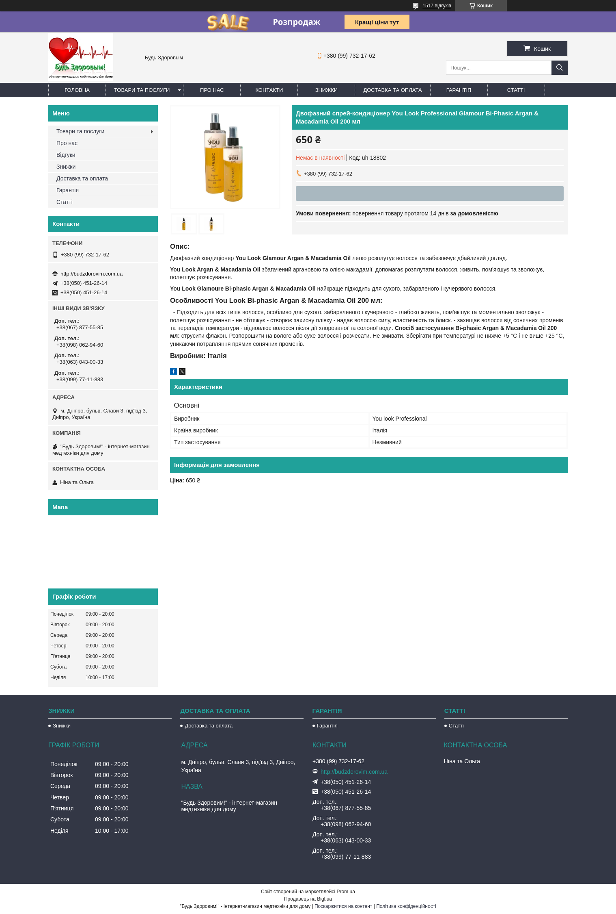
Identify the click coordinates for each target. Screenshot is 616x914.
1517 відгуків (436, 6)
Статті (516, 90)
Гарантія (459, 90)
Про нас (212, 90)
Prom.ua (346, 891)
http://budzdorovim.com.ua (91, 274)
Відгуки (65, 155)
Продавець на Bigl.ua (308, 899)
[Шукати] (559, 68)
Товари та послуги (142, 90)
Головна (77, 90)
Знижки (326, 90)
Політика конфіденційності (406, 906)
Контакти (269, 90)
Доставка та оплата (392, 90)
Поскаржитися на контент (343, 906)
